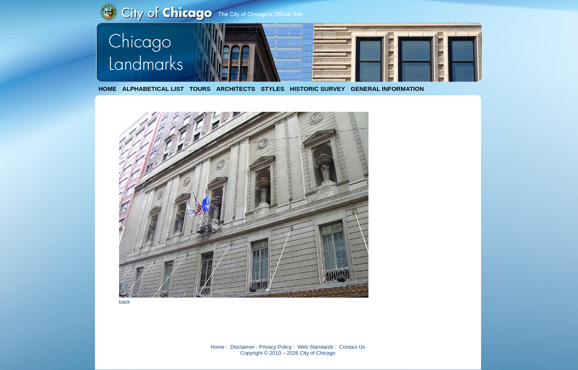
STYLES (272, 88)
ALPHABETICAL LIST (153, 88)
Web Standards (315, 347)
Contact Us (352, 347)
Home (217, 347)
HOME (108, 88)
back (124, 302)
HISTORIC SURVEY (317, 88)
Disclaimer (242, 347)
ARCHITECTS (235, 88)
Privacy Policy (275, 347)
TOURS (199, 88)
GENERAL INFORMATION (387, 88)
